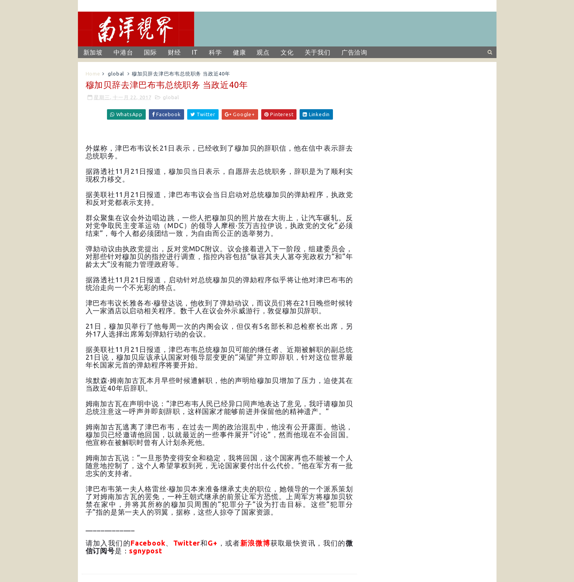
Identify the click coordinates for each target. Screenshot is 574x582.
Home (93, 73)
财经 (174, 52)
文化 (287, 52)
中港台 (123, 52)
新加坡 (93, 52)
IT (195, 52)
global (116, 73)
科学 (215, 52)
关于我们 (318, 52)
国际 (150, 52)
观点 (263, 52)
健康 (239, 52)
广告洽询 (354, 52)
